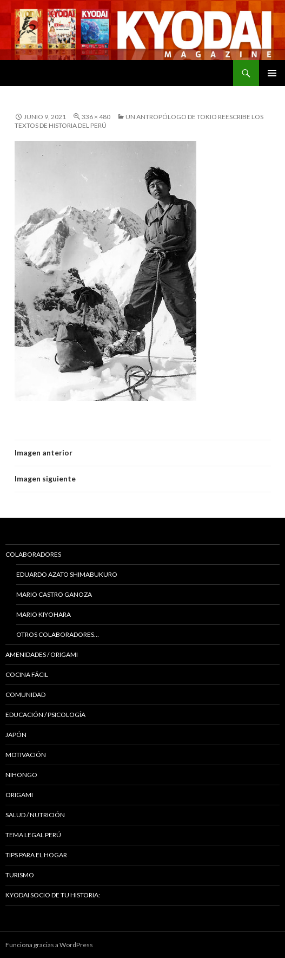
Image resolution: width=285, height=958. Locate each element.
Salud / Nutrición (35, 815)
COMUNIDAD (25, 694)
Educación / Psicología (45, 715)
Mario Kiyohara (43, 614)
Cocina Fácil (26, 674)
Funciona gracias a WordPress (49, 945)
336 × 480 (96, 117)
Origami (19, 795)
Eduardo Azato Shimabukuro (66, 574)
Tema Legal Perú (33, 835)
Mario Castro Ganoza (54, 594)
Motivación (25, 755)
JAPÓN (15, 735)
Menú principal (272, 73)
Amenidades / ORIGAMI (41, 654)
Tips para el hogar (36, 855)
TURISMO (19, 875)
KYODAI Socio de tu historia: (53, 895)
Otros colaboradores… (57, 634)
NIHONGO (21, 775)
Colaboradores (33, 554)
